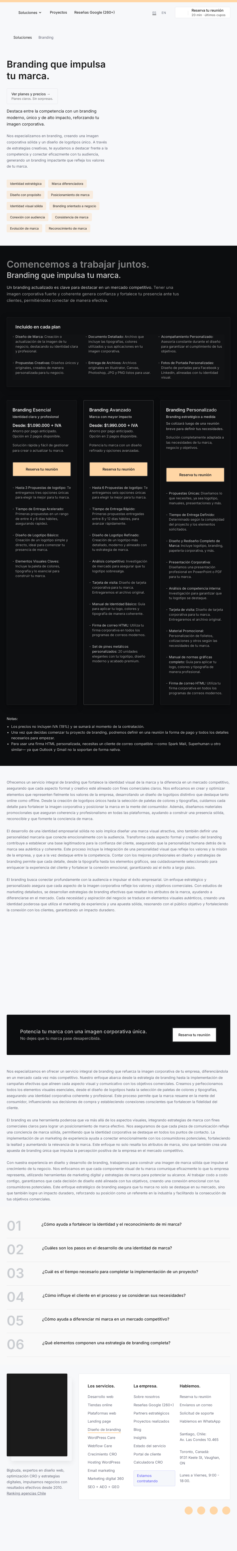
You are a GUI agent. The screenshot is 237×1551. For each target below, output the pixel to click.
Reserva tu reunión (42, 472)
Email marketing (101, 1473)
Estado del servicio (150, 1449)
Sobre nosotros (147, 1399)
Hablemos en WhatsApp (200, 1424)
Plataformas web (102, 1416)
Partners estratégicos (151, 1416)
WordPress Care (101, 1440)
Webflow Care (100, 1449)
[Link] (224, 1230)
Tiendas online (100, 1408)
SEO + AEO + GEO (103, 1489)
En (164, 13)
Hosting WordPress (104, 1465)
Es (154, 13)
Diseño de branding (104, 1432)
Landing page (99, 1424)
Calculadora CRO (148, 1465)
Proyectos (58, 12)
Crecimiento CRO (102, 1457)
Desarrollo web (100, 1399)
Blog (137, 1432)
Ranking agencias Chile (26, 1496)
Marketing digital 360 (106, 1481)
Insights (140, 1440)
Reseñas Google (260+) (94, 12)
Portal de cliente (147, 1457)
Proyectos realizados (151, 1424)
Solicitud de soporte (197, 1416)
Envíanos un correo (196, 1408)
